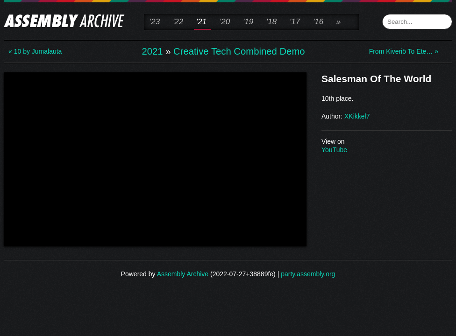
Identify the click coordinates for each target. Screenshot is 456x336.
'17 (295, 21)
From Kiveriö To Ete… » (403, 51)
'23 (155, 21)
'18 (271, 21)
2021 (152, 51)
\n (155, 158)
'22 (178, 21)
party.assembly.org (308, 274)
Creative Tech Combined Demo (239, 51)
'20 (225, 21)
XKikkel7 (357, 116)
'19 (248, 21)
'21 (201, 21)
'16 (318, 21)
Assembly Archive (182, 274)
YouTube (334, 150)
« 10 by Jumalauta (35, 51)
